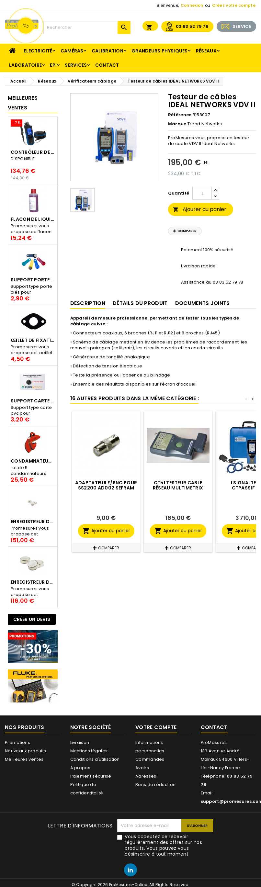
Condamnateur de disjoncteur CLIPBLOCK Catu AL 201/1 (33, 461)
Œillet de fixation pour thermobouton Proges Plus (33, 340)
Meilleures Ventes (23, 102)
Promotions (17, 742)
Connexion (192, 5)
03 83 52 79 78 (192, 26)
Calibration (107, 51)
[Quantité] (202, 193)
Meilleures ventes (24, 759)
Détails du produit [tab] (140, 303)
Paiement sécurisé (90, 776)
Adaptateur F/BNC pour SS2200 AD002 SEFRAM (106, 485)
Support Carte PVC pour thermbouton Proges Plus (33, 400)
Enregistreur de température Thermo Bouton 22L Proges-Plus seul (33, 582)
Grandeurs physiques (159, 51)
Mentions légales (89, 751)
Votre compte (156, 727)
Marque (177, 124)
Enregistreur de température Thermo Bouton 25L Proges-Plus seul (33, 521)
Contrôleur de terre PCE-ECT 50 (33, 152)
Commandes (150, 759)
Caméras (72, 51)
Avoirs (142, 768)
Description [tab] (87, 303)
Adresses (145, 776)
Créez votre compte (233, 5)
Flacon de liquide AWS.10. (33, 219)
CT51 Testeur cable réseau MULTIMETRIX (178, 485)
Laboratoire (25, 65)
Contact (107, 65)
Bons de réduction (155, 784)
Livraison (79, 742)
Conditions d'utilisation (95, 759)
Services (76, 65)
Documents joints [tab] (202, 303)
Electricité (38, 51)
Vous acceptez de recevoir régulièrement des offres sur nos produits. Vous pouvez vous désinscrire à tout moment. (163, 845)
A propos (80, 768)
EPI (53, 65)
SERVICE (242, 26)
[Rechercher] (86, 27)
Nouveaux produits (25, 751)
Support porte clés (33, 279)
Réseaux (206, 51)
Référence (180, 115)
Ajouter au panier (199, 209)
